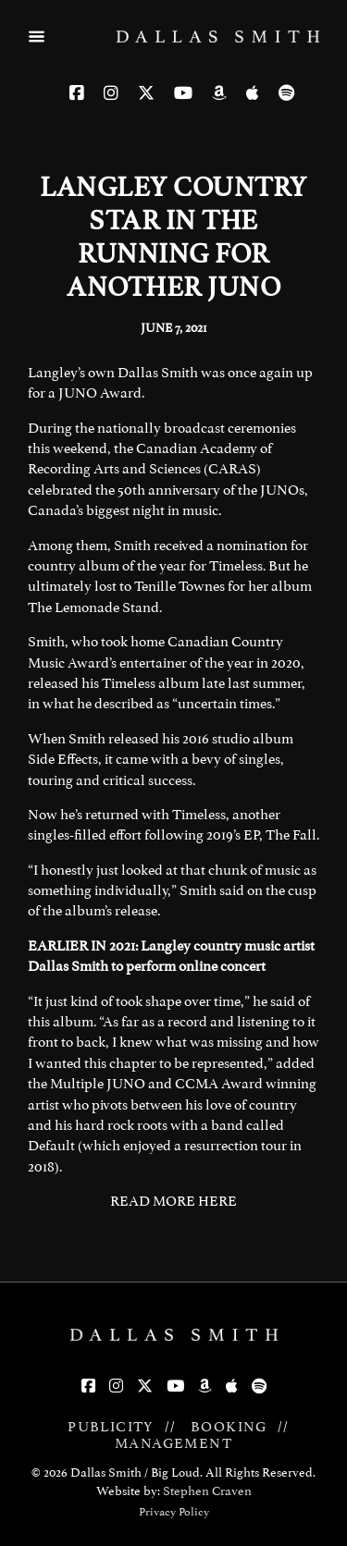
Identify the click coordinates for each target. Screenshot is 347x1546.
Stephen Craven (207, 1491)
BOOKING (229, 1426)
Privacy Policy (174, 1511)
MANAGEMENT (173, 1443)
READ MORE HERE (173, 1201)
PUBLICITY (111, 1426)
